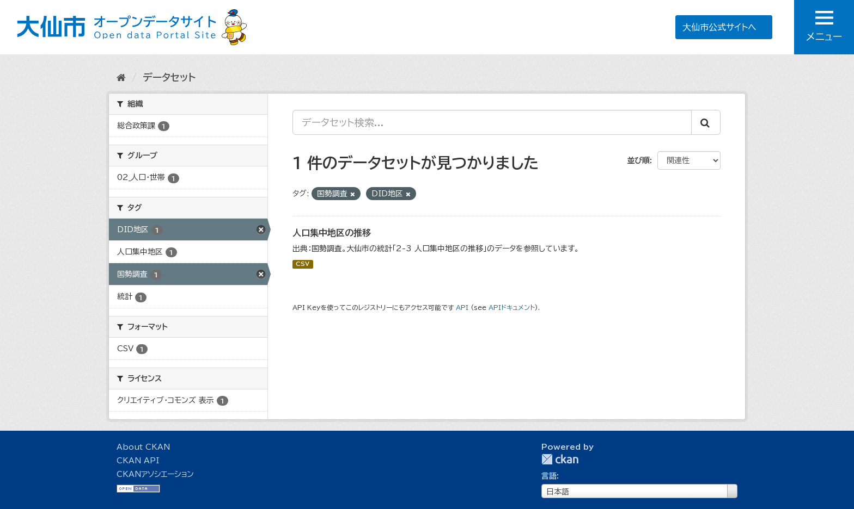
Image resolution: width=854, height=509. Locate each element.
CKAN (559, 459)
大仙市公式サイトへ (719, 27)
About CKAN (143, 447)
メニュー (824, 26)
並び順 (638, 160)
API (462, 308)
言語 (549, 476)
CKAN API (138, 460)
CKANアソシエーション (155, 474)
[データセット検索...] (492, 122)
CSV (302, 264)
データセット (169, 77)
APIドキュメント (512, 308)
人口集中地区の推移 (331, 232)
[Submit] (706, 122)
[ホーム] (121, 77)
